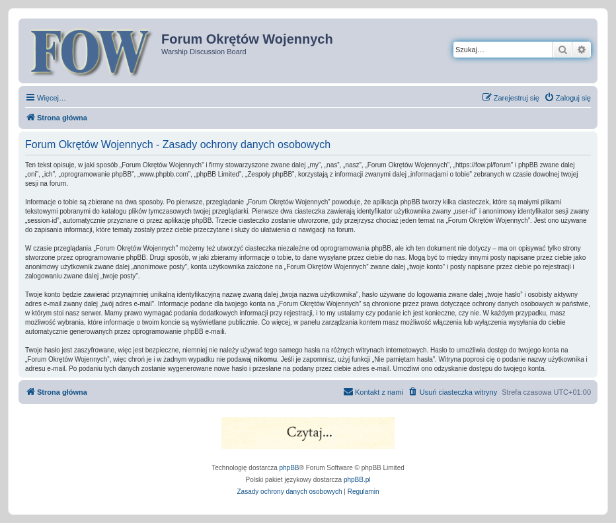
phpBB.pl (357, 479)
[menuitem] (567, 98)
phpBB (289, 467)
